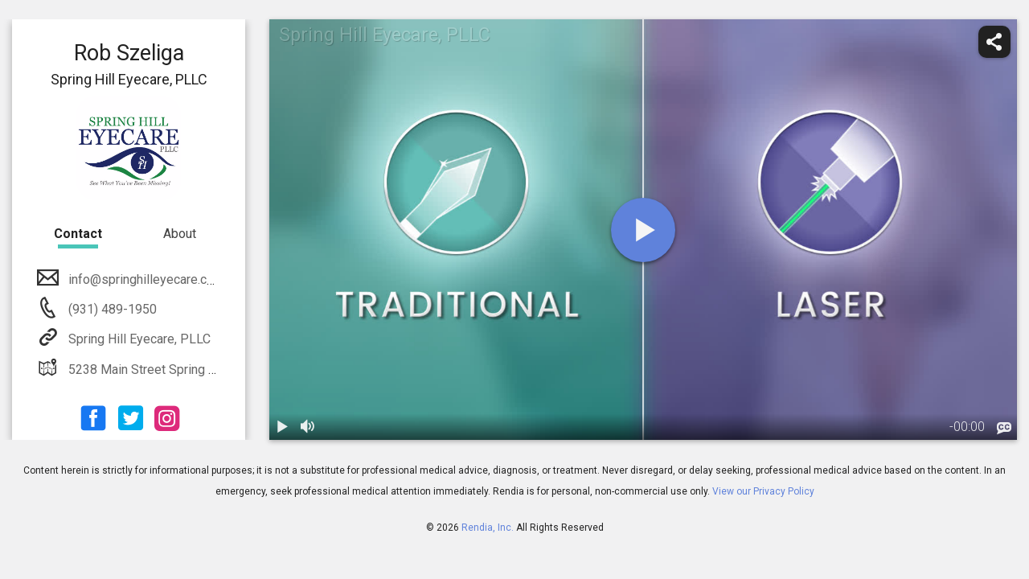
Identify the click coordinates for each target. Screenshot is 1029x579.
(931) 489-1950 (111, 309)
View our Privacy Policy (763, 491)
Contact (78, 233)
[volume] (308, 427)
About (179, 233)
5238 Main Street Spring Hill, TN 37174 (176, 369)
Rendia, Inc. (487, 527)
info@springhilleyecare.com (144, 279)
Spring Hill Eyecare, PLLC (138, 339)
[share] (994, 42)
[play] (643, 230)
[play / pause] (282, 427)
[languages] (1004, 428)
